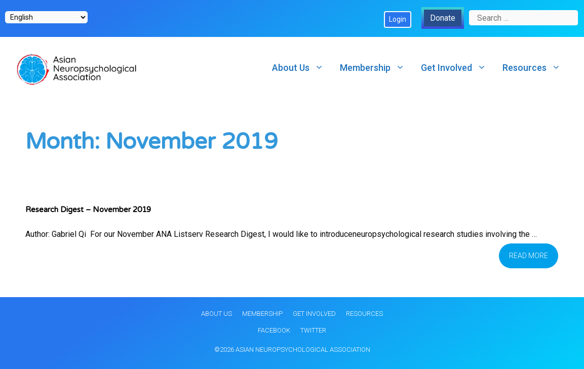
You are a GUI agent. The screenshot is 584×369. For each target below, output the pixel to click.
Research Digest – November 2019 (88, 209)
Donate (442, 18)
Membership (376, 67)
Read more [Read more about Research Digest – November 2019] (528, 256)
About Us (302, 67)
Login (397, 19)
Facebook (274, 330)
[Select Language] (46, 17)
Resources (535, 67)
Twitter (313, 330)
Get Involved (457, 67)
